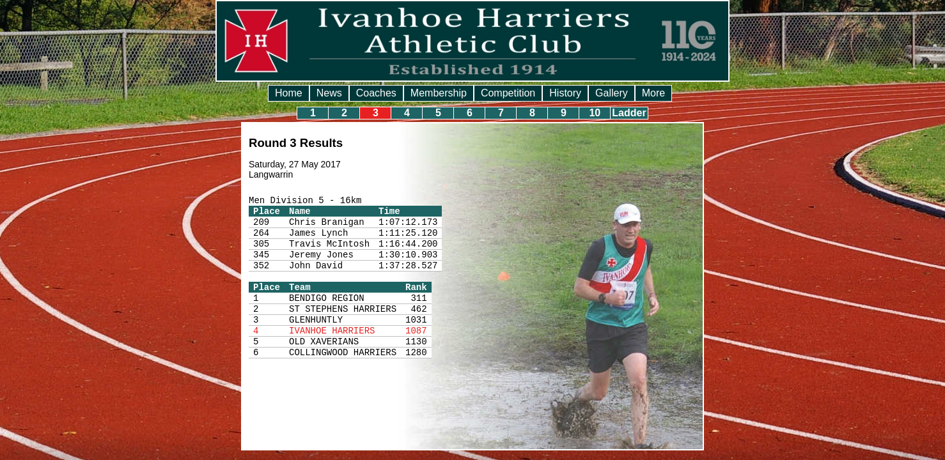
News (329, 93)
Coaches (376, 93)
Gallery (611, 93)
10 (594, 112)
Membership (438, 93)
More (653, 93)
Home (288, 93)
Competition (508, 93)
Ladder (629, 112)
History (565, 93)
